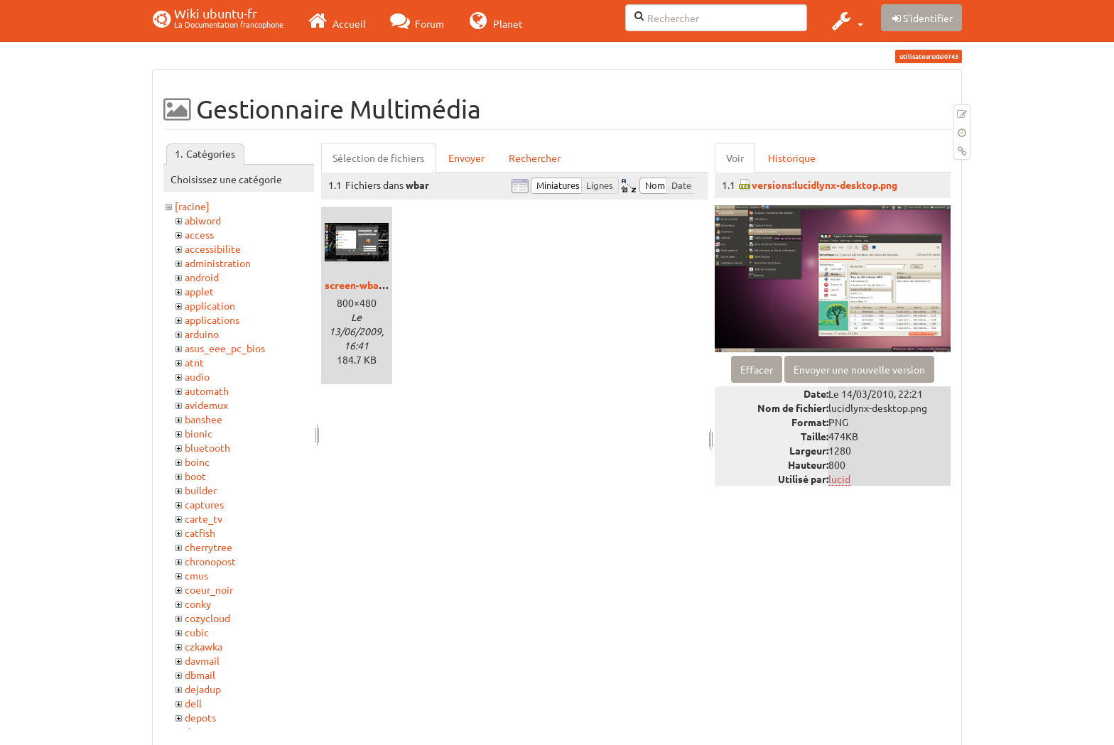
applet (199, 291)
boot (195, 475)
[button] (846, 20)
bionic (198, 433)
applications (212, 319)
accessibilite (213, 248)
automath (207, 390)
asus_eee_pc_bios (225, 348)
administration (218, 262)
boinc (197, 461)
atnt (194, 362)
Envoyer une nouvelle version (859, 369)
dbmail (200, 674)
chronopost (210, 561)
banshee (203, 419)
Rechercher (535, 157)
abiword (203, 220)
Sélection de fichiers (378, 157)
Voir (735, 157)
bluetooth (207, 447)
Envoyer (466, 157)
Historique (792, 157)
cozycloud (207, 617)
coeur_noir (209, 589)
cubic (197, 632)
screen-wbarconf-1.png (379, 284)
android (202, 277)
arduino (202, 333)
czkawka (203, 646)
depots (200, 717)
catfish (200, 532)
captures (204, 504)
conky (198, 603)
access (199, 234)
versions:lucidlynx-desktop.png (824, 184)
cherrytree (208, 546)
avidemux (206, 404)
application (210, 305)
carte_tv (203, 518)
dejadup (203, 689)
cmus (196, 575)
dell (193, 703)
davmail (202, 660)
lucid (839, 478)
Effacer (756, 369)
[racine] (192, 206)
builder (201, 490)
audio (197, 376)
